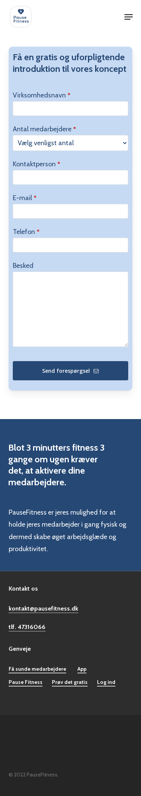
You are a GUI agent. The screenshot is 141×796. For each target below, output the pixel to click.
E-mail (24, 198)
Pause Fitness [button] (25, 682)
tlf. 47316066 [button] (27, 626)
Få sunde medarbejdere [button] (37, 668)
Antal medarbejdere (44, 129)
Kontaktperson (36, 164)
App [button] (81, 668)
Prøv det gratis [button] (70, 682)
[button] (128, 17)
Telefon (26, 232)
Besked (23, 265)
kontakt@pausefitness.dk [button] (43, 608)
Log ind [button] (106, 682)
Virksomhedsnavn (41, 95)
